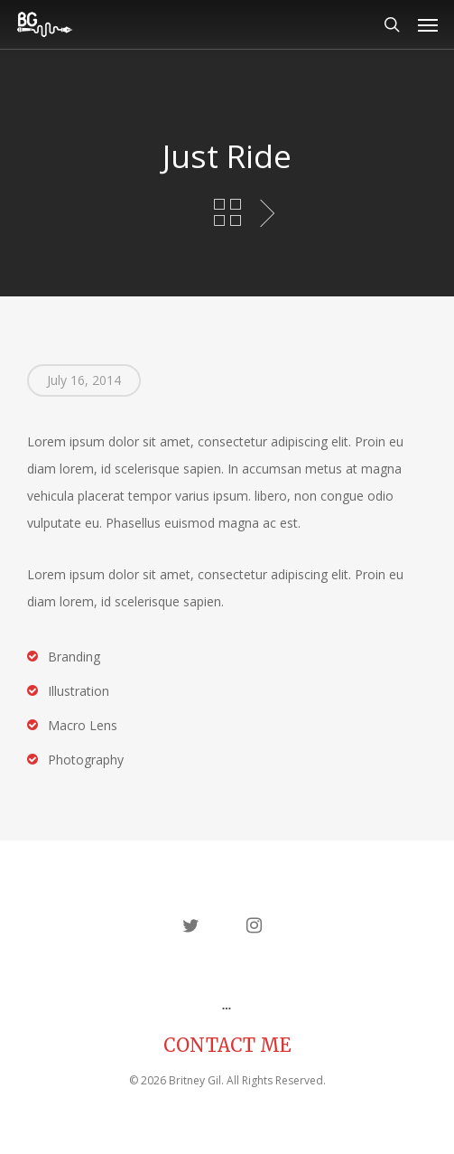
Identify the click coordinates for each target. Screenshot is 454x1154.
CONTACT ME (227, 1045)
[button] (428, 24)
